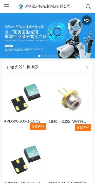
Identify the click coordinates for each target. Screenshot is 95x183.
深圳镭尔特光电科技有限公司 (48, 6)
